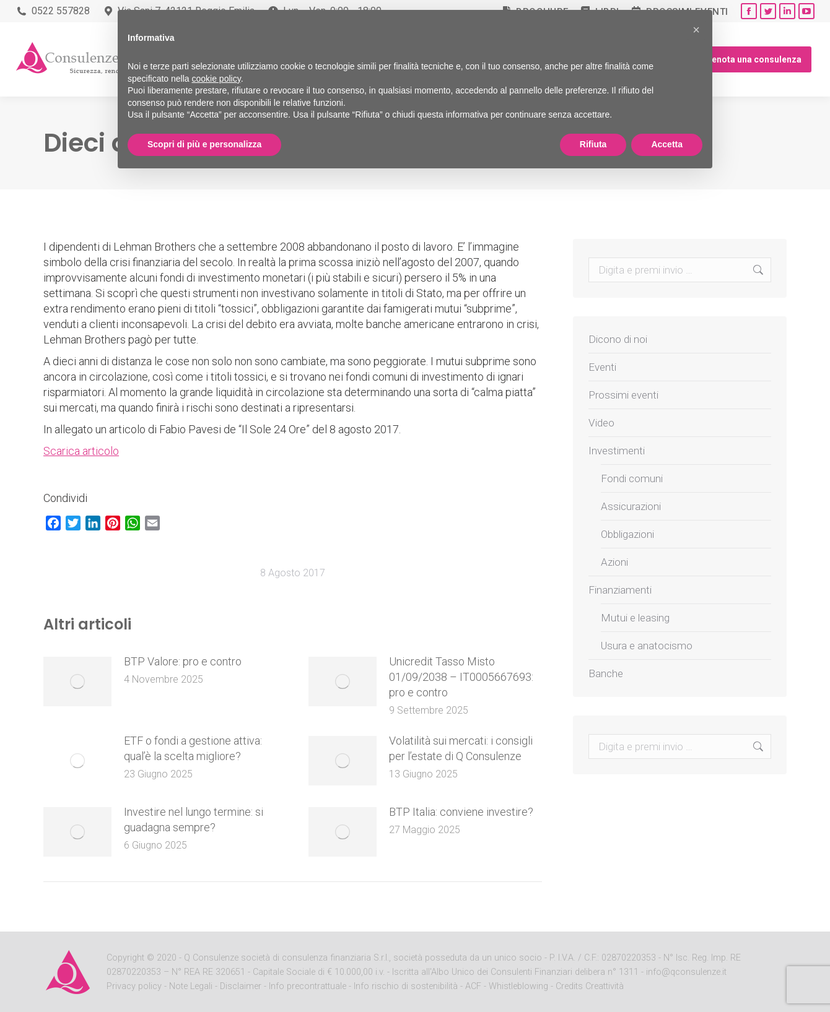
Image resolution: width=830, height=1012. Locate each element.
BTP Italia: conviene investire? (461, 811)
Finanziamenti (620, 590)
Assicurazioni (631, 506)
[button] (696, 30)
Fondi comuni (632, 478)
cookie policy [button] (216, 79)
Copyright (125, 958)
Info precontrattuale (309, 986)
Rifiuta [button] (593, 144)
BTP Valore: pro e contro (183, 661)
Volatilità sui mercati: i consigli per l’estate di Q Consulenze (461, 748)
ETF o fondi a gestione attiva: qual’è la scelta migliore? (193, 748)
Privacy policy (135, 986)
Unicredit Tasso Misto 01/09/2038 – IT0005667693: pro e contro (461, 677)
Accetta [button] (667, 144)
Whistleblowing (518, 986)
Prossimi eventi (623, 395)
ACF (473, 986)
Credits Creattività (590, 986)
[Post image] (77, 681)
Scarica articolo (81, 450)
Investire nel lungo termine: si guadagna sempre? (193, 819)
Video (601, 423)
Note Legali (190, 986)
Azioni (614, 562)
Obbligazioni (627, 534)
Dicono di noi (617, 339)
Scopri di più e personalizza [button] (204, 144)
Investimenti (616, 450)
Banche (605, 673)
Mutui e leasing (635, 618)
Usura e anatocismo (646, 645)
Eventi (602, 367)
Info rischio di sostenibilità (407, 986)
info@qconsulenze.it (686, 972)
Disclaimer (240, 986)
